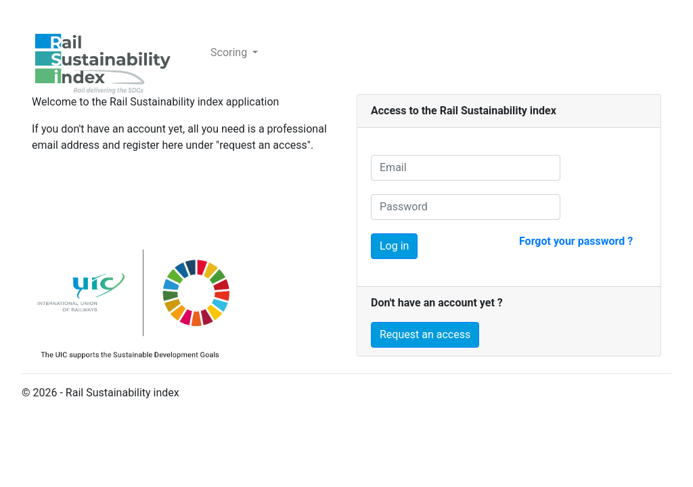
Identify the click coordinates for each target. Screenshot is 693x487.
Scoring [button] (230, 52)
